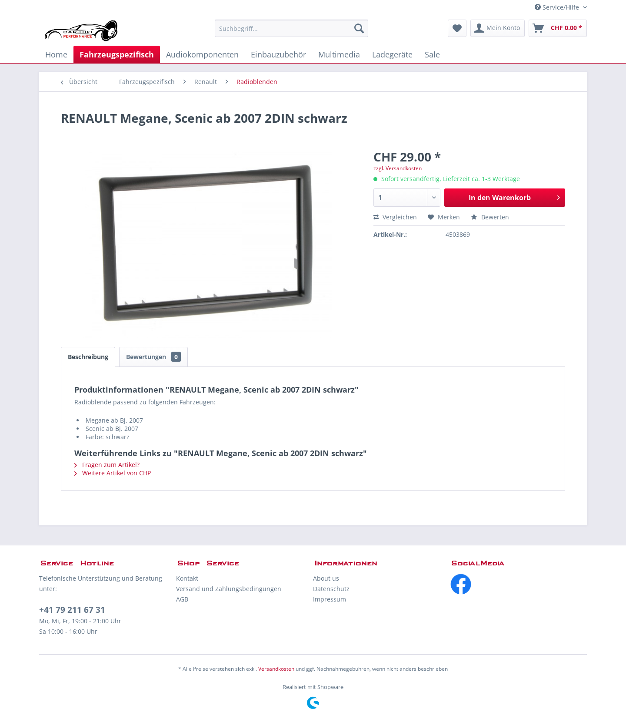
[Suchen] (359, 28)
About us (326, 578)
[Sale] (432, 54)
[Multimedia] (339, 54)
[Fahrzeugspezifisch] (116, 54)
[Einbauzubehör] (278, 54)
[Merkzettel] (457, 28)
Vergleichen (395, 217)
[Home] (56, 54)
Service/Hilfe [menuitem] (558, 7)
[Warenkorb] (558, 28)
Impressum (329, 599)
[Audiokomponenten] (202, 54)
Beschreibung (88, 357)
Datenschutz (331, 589)
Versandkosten (276, 668)
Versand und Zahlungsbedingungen (228, 589)
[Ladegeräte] (392, 54)
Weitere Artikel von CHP (112, 473)
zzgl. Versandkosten (397, 168)
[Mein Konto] (497, 28)
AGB (182, 599)
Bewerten (490, 217)
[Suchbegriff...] (291, 28)
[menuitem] (291, 28)
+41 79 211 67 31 (72, 609)
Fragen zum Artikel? (107, 465)
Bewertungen (153, 357)
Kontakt (187, 578)
